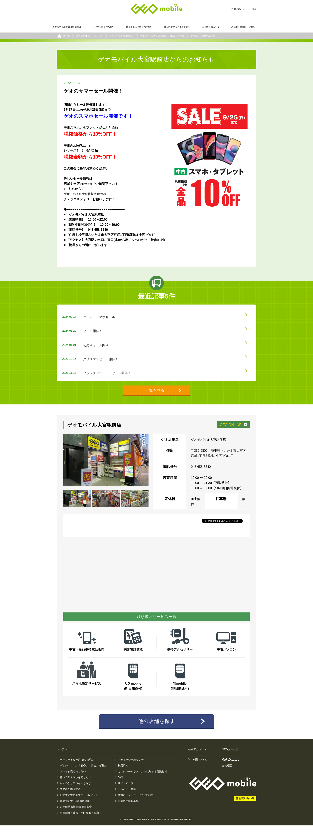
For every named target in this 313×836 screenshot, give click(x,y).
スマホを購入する (70, 799)
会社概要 (227, 776)
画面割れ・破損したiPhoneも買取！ (81, 823)
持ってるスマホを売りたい (75, 788)
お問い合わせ (238, 9)
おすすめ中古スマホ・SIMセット (79, 805)
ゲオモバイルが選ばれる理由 (77, 770)
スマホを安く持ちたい (73, 782)
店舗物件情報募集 (128, 811)
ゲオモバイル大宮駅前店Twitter (86, 194)
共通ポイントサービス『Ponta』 (137, 805)
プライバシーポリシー (131, 770)
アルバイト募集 (127, 799)
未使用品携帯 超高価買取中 (76, 817)
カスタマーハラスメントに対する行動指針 (142, 782)
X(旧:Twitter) (200, 770)
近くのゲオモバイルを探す (75, 793)
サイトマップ (125, 793)
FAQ (254, 9)
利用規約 (123, 776)
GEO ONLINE (227, 434)
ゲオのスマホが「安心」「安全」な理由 (83, 776)
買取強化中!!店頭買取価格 (75, 811)
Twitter (88, 183)
